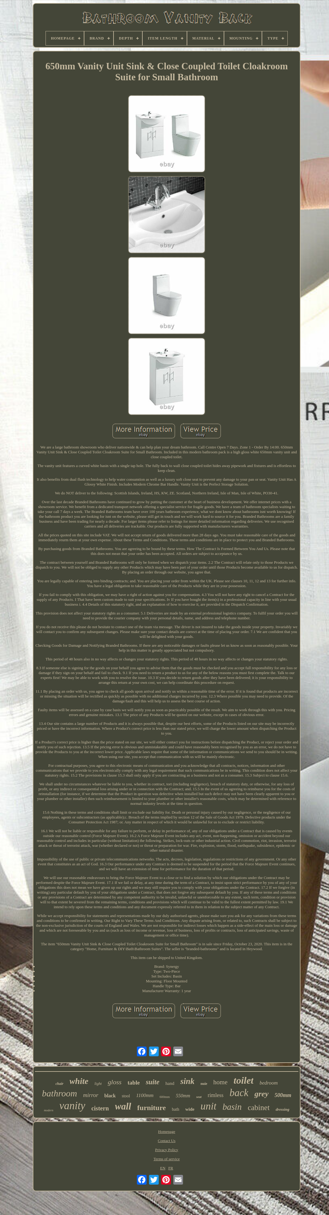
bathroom (59, 1093)
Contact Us (166, 1140)
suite (152, 1082)
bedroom (268, 1083)
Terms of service (167, 1159)
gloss (114, 1082)
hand (169, 1083)
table (133, 1082)
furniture (151, 1108)
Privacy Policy (166, 1150)
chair (59, 1084)
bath (175, 1109)
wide (189, 1109)
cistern (100, 1108)
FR (170, 1168)
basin (232, 1107)
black (110, 1095)
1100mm (144, 1095)
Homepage (166, 1131)
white (79, 1081)
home (220, 1082)
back (238, 1092)
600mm (165, 1097)
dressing (282, 1109)
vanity (72, 1106)
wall (123, 1106)
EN (162, 1168)
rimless (215, 1095)
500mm (283, 1095)
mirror (90, 1095)
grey (261, 1093)
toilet (243, 1080)
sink (187, 1081)
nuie (204, 1084)
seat (199, 1097)
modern (48, 1110)
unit (208, 1106)
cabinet (259, 1107)
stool (126, 1096)
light (98, 1083)
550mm (183, 1095)
